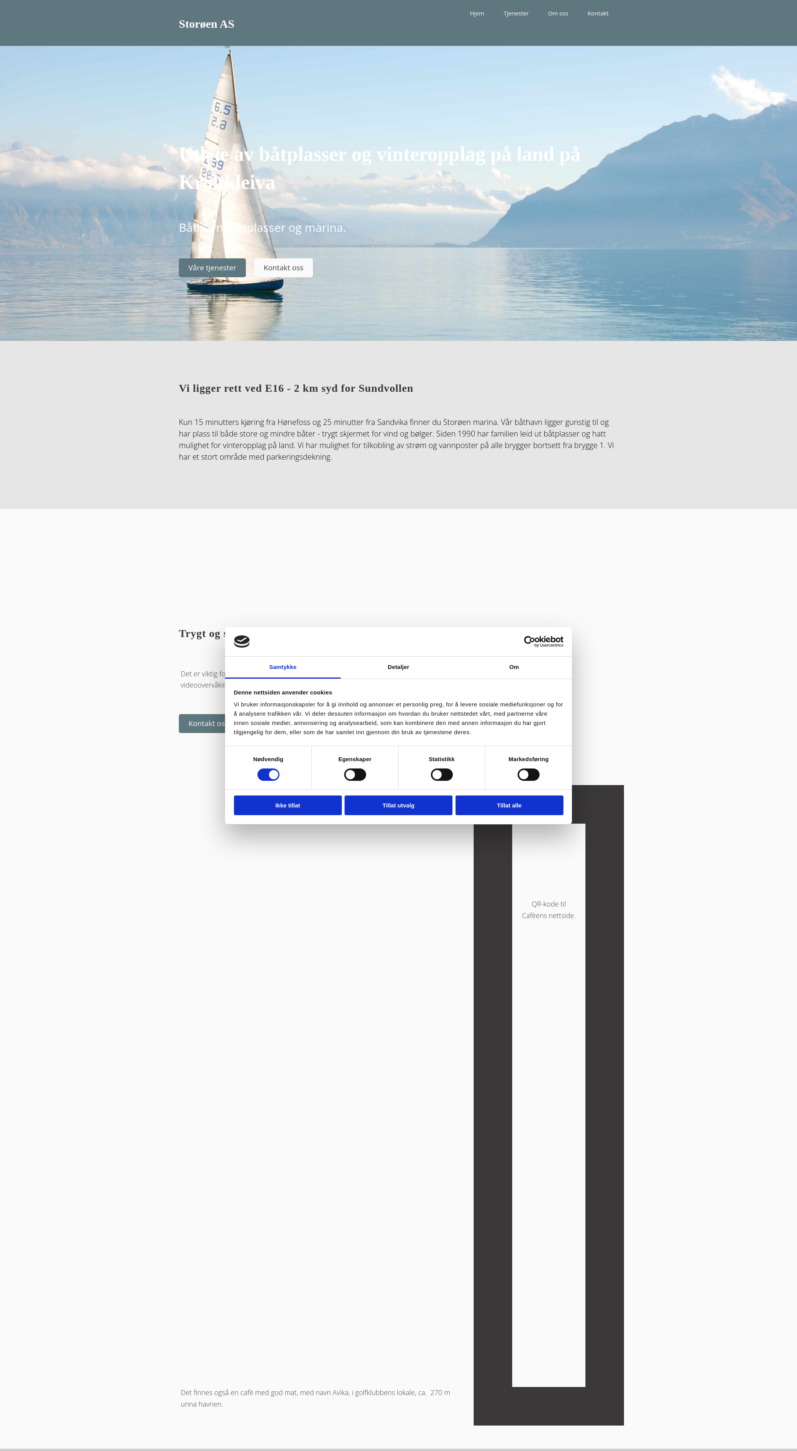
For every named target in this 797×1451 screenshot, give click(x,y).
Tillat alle (509, 805)
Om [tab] (514, 667)
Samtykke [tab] (283, 667)
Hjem (477, 13)
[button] (212, 267)
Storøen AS (206, 23)
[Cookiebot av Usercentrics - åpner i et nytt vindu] (529, 641)
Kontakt (598, 13)
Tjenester (516, 13)
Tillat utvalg (398, 805)
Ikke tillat (287, 805)
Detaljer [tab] (398, 667)
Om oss (558, 13)
